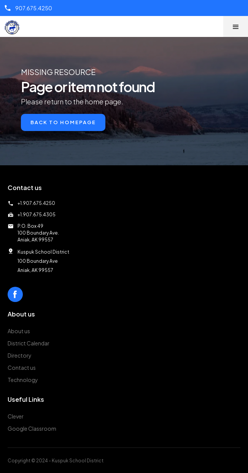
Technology (23, 379)
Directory (20, 355)
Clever (16, 416)
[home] (14, 27)
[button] (235, 26)
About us (19, 331)
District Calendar (28, 343)
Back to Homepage (63, 122)
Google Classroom (32, 428)
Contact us (22, 367)
